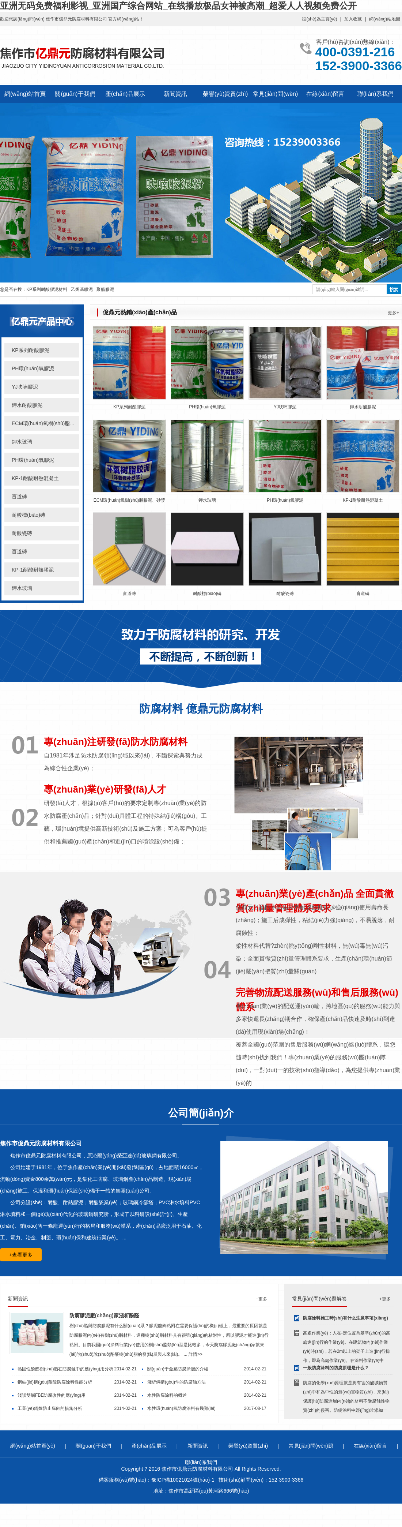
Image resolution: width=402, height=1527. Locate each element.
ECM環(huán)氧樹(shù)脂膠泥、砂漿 (130, 500)
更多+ (393, 312)
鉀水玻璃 (22, 442)
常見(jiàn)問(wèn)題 (311, 1446)
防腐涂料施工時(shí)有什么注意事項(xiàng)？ (345, 1318)
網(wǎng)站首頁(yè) (32, 1446)
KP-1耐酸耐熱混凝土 (35, 478)
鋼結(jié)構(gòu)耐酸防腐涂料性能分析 (55, 1382)
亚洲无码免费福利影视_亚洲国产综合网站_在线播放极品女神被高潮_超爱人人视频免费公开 (178, 6)
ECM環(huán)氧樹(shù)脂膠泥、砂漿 (53, 423)
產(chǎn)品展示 (125, 94)
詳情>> (195, 1354)
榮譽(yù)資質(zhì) (225, 94)
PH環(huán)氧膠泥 (33, 368)
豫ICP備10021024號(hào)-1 (183, 1480)
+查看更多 (21, 1255)
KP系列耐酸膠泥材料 (46, 289)
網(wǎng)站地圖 (384, 19)
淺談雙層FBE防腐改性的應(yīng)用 (52, 1395)
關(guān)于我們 (75, 94)
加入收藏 (353, 19)
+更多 (261, 1299)
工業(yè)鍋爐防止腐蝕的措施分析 (50, 1408)
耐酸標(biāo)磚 (28, 515)
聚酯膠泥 (105, 289)
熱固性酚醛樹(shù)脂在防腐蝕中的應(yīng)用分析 (65, 1368)
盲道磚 (19, 496)
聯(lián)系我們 (375, 94)
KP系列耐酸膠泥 (30, 350)
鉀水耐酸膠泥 (27, 405)
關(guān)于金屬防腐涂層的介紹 (177, 1368)
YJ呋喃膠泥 (25, 387)
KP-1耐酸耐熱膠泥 (33, 570)
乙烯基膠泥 (82, 289)
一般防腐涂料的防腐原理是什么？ (336, 1367)
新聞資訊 (175, 94)
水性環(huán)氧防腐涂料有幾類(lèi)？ (181, 1408)
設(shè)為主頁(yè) (319, 19)
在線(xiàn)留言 (325, 94)
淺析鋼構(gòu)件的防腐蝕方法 (176, 1382)
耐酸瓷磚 (22, 533)
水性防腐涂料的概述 (167, 1395)
